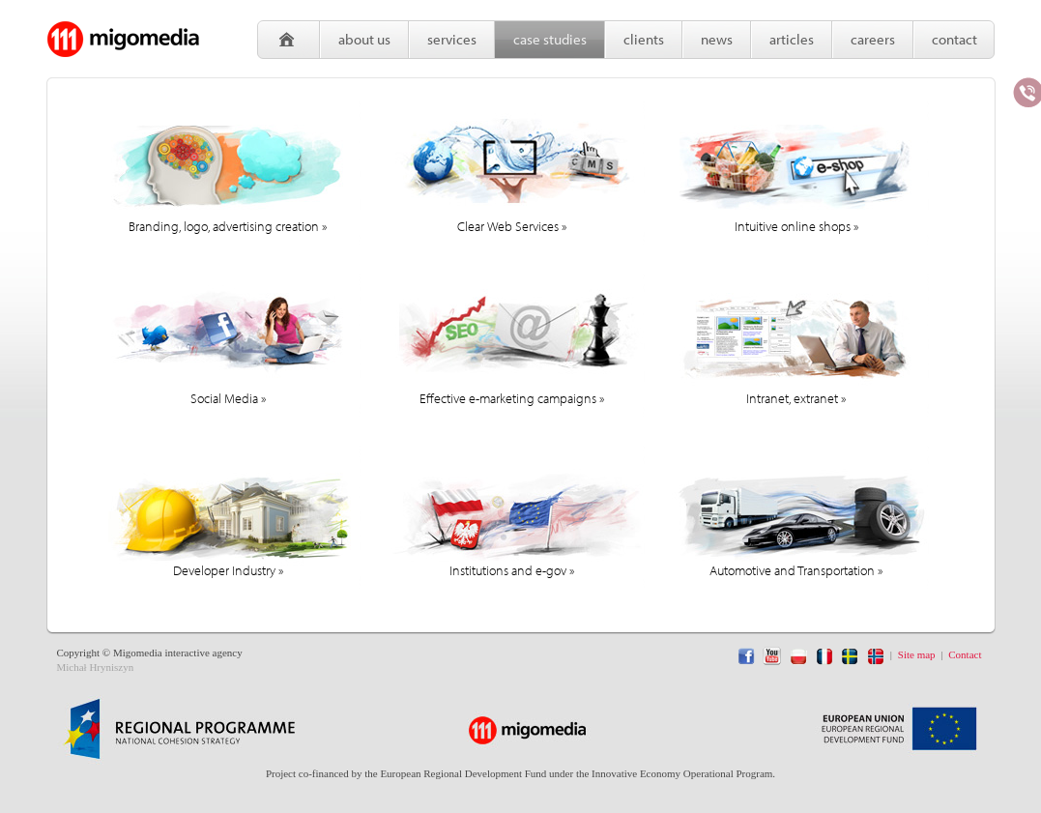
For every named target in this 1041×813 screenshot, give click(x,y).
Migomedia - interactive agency (123, 38)
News (717, 39)
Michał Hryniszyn (95, 667)
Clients (643, 39)
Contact (954, 39)
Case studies (550, 39)
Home (288, 39)
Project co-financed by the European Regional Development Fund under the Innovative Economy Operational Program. (520, 773)
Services (452, 39)
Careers (873, 39)
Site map (917, 654)
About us (364, 39)
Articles (791, 39)
